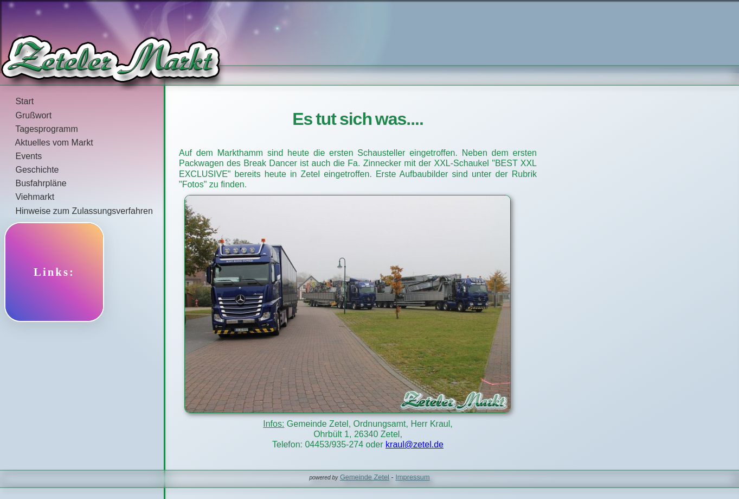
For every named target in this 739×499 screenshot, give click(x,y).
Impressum (412, 477)
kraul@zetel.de (414, 444)
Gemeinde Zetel (364, 477)
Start (17, 101)
